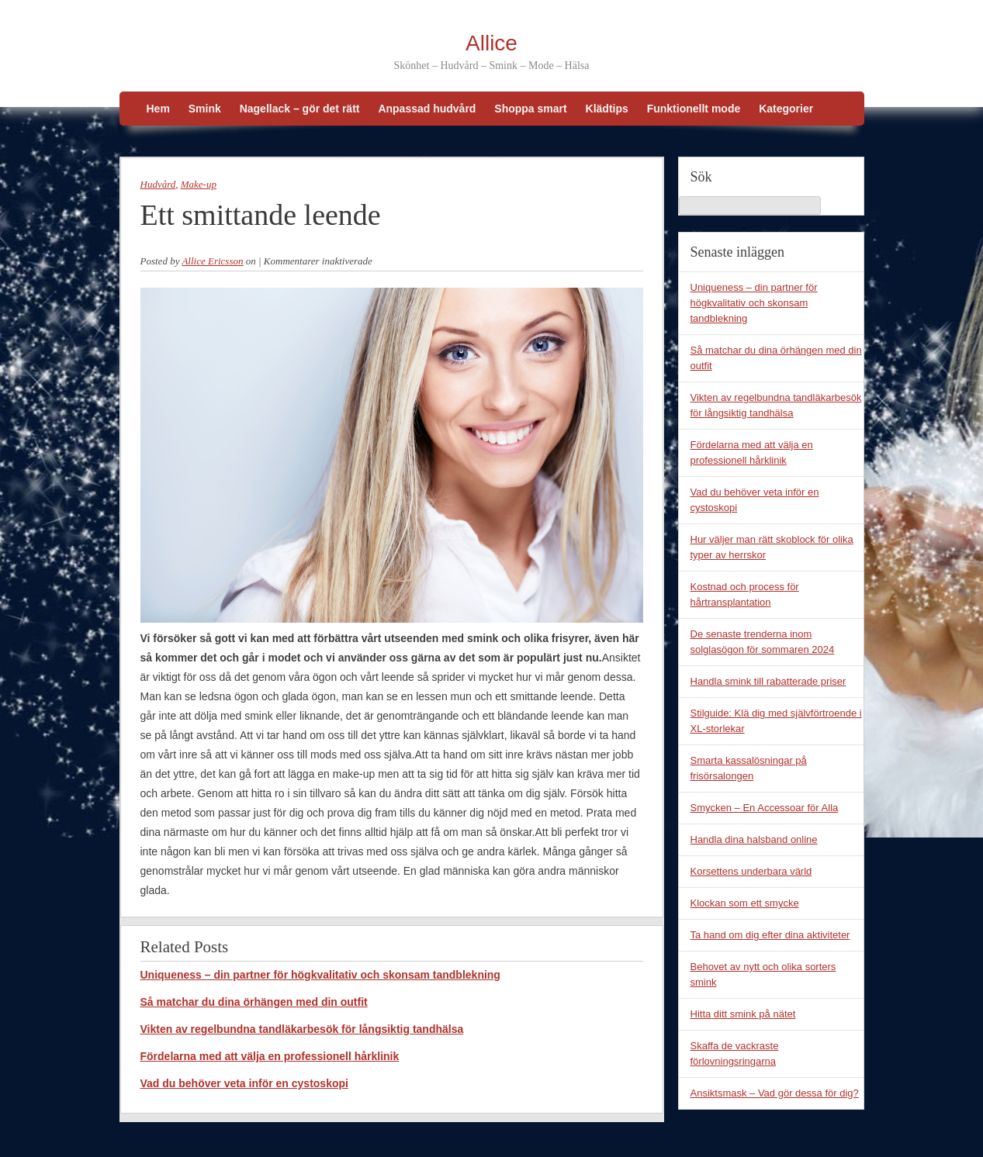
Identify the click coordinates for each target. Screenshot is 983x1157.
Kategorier (786, 108)
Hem (158, 108)
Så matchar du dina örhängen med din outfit (254, 1002)
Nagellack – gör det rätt (300, 108)
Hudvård (158, 184)
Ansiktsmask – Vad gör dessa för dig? (775, 1093)
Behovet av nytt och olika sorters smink (763, 974)
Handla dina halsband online (754, 839)
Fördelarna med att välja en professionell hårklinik (270, 1056)
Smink (205, 108)
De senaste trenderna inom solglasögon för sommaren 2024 (763, 641)
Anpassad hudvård (427, 108)
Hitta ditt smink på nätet (743, 1014)
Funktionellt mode (694, 108)
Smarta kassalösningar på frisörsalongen (749, 768)
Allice (491, 43)
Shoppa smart (530, 108)
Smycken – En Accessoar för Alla (765, 807)
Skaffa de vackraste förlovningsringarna (735, 1053)
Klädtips (607, 108)
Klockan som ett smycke (745, 903)
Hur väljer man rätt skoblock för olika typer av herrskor (772, 547)
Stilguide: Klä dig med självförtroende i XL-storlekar (776, 720)
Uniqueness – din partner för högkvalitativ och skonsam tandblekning (320, 975)
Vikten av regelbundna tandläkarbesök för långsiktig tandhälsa (302, 1029)
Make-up (198, 184)
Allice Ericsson (212, 261)
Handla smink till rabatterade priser (768, 681)
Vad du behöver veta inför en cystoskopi (244, 1083)
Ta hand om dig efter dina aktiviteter (770, 935)
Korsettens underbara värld (751, 871)
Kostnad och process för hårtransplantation (745, 594)
